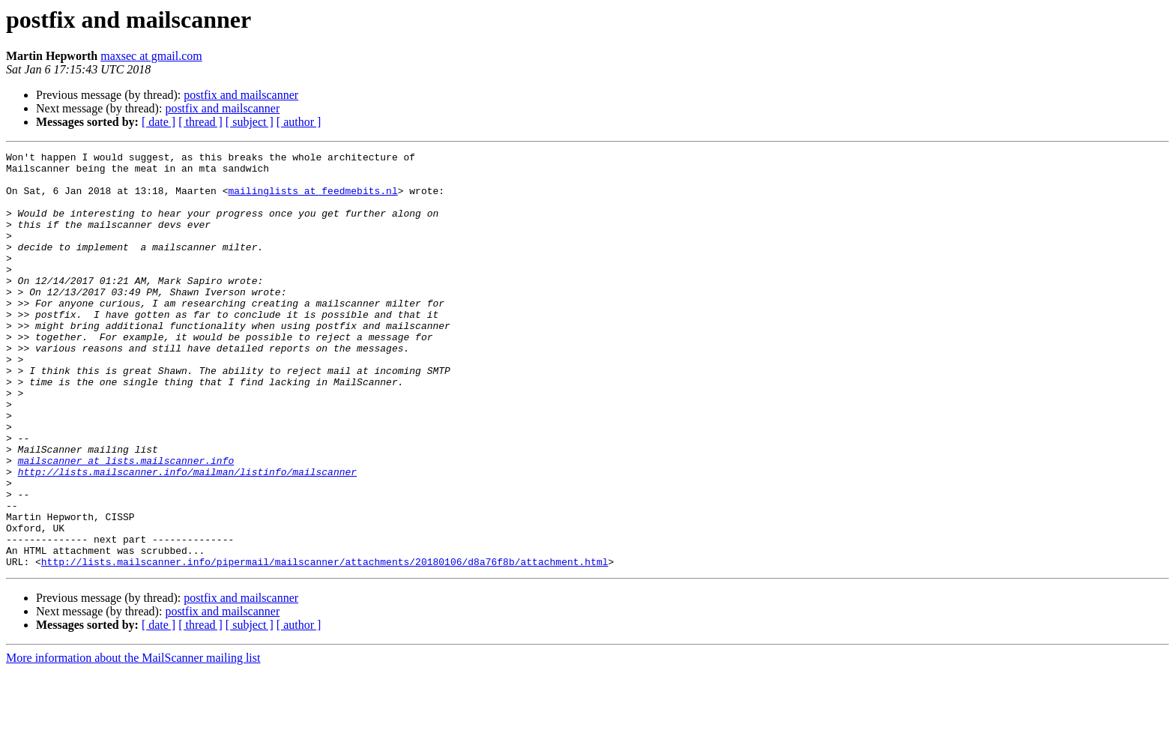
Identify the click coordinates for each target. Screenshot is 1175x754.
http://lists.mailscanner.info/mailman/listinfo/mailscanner (187, 536)
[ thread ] (200, 121)
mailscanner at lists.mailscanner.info (126, 523)
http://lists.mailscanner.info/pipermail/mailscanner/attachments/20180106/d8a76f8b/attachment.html (324, 644)
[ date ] (158, 121)
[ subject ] (250, 121)
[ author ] (299, 121)
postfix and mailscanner (241, 94)
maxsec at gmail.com (151, 55)
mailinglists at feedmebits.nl (312, 199)
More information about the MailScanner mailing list (133, 741)
